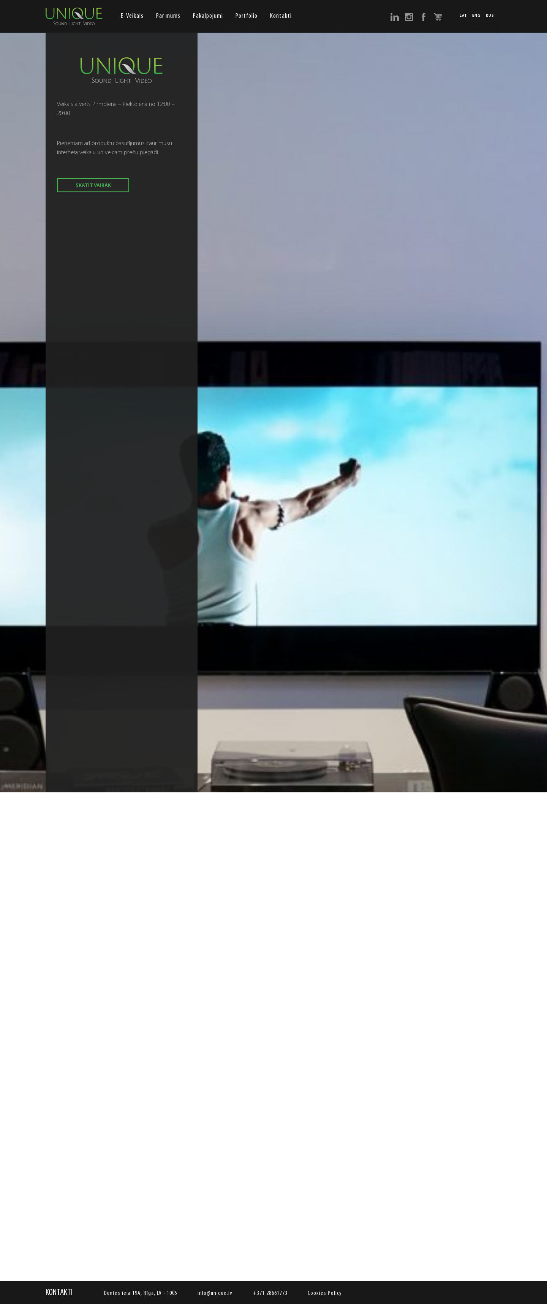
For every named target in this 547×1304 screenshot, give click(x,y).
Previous (55, 756)
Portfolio (247, 16)
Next (491, 756)
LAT (463, 16)
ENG (476, 16)
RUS (490, 16)
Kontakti (281, 16)
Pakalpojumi (208, 16)
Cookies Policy (325, 1293)
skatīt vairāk (93, 185)
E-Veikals (132, 16)
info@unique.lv (215, 1293)
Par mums (168, 16)
